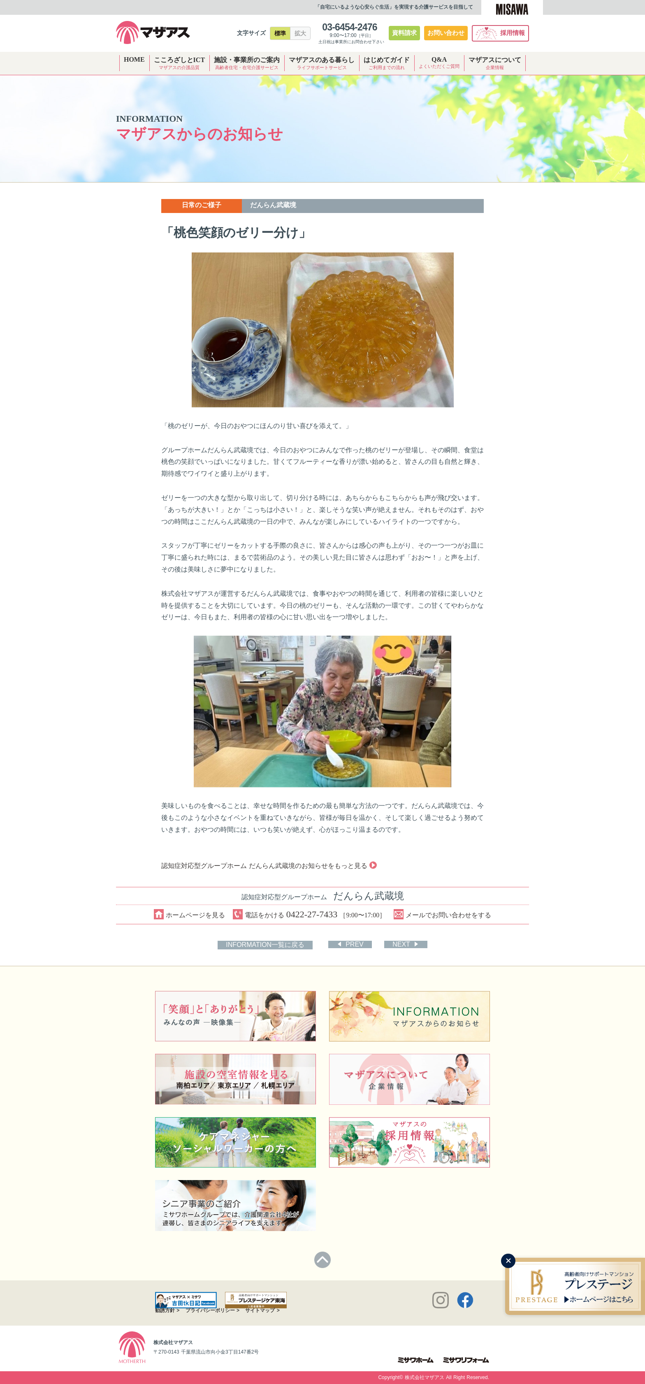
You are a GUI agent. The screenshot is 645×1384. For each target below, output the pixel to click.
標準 (280, 33)
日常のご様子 (201, 204)
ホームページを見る (189, 914)
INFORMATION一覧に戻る (265, 944)
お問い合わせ (445, 32)
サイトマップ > (262, 1310)
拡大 (300, 33)
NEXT (402, 944)
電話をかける (309, 914)
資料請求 (404, 32)
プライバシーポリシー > (212, 1310)
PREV (355, 944)
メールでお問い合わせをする (443, 914)
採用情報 (500, 33)
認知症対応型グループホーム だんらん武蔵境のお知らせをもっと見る (268, 865)
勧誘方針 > (167, 1310)
